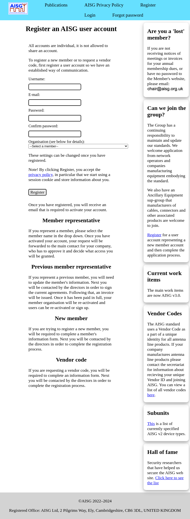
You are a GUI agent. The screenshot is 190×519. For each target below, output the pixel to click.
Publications (56, 4)
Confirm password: (43, 126)
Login (90, 15)
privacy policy (40, 174)
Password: (36, 110)
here (150, 394)
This (151, 423)
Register (148, 4)
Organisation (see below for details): (56, 142)
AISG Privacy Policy (104, 4)
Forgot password (127, 15)
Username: (36, 79)
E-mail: (34, 95)
